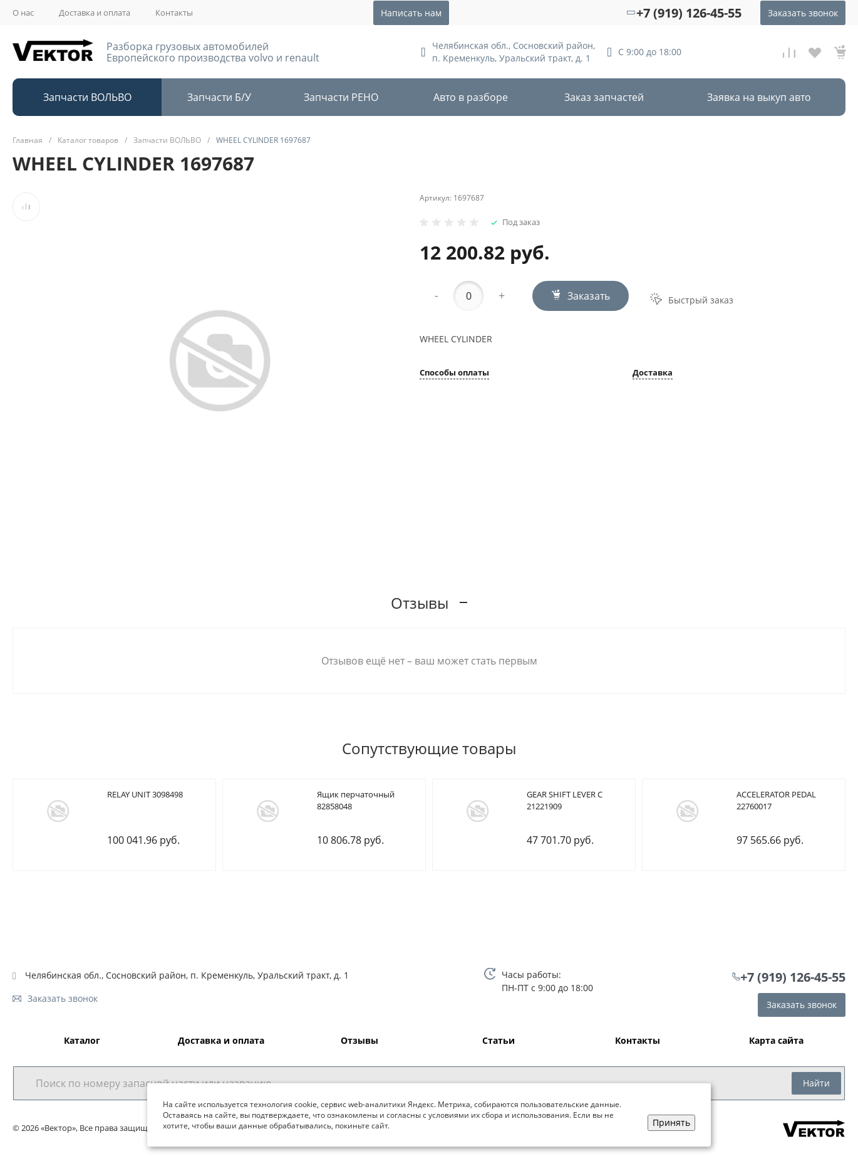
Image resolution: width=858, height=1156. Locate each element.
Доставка (653, 373)
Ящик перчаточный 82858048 (356, 800)
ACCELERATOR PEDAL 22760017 (776, 800)
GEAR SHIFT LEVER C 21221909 (564, 800)
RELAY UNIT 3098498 (145, 794)
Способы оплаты (454, 373)
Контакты (174, 12)
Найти (816, 1083)
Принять (671, 1122)
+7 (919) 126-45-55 (689, 12)
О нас (23, 12)
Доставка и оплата (94, 12)
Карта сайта (776, 1041)
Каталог (82, 1041)
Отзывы (359, 1041)
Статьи (498, 1041)
